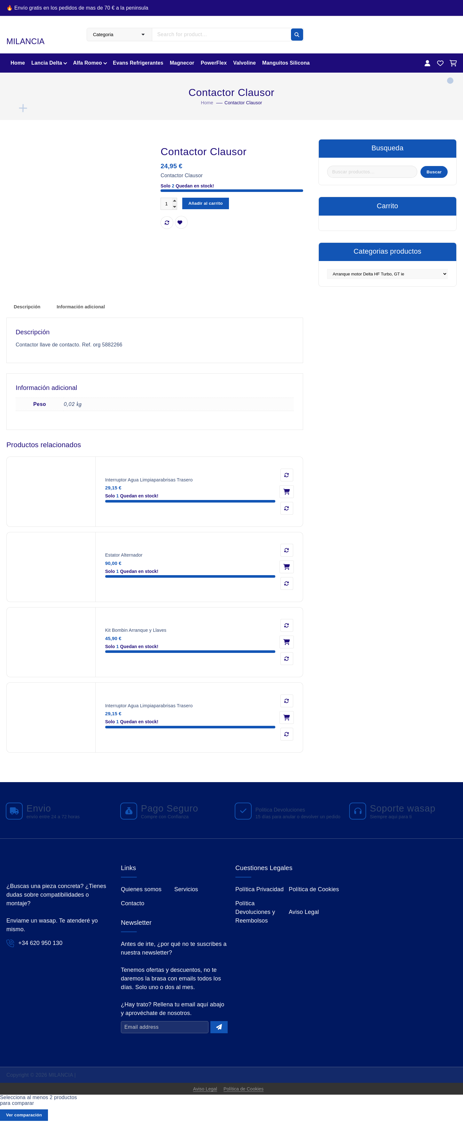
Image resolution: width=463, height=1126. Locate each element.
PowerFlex (214, 63)
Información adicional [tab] (87, 307)
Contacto (132, 905)
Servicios (186, 891)
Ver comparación (27, 1119)
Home (18, 63)
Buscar (431, 173)
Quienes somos (141, 891)
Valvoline (244, 63)
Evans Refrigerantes (138, 63)
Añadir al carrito (210, 204)
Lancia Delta (46, 63)
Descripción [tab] (28, 307)
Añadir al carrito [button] (286, 492)
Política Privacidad (259, 891)
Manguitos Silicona (286, 63)
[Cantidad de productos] (170, 204)
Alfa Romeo (87, 63)
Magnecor (182, 63)
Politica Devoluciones (282, 806)
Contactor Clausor (244, 102)
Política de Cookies (314, 891)
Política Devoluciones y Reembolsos (255, 914)
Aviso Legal (304, 914)
